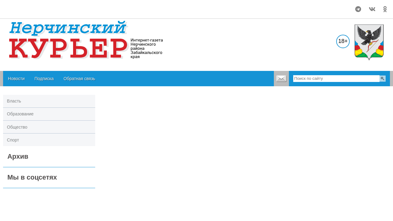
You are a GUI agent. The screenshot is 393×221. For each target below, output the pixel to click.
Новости (16, 78)
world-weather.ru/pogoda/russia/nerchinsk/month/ (43, 6)
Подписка (43, 78)
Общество (17, 127)
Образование (20, 113)
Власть (14, 101)
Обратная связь (79, 78)
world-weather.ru (43, 12)
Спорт (13, 140)
